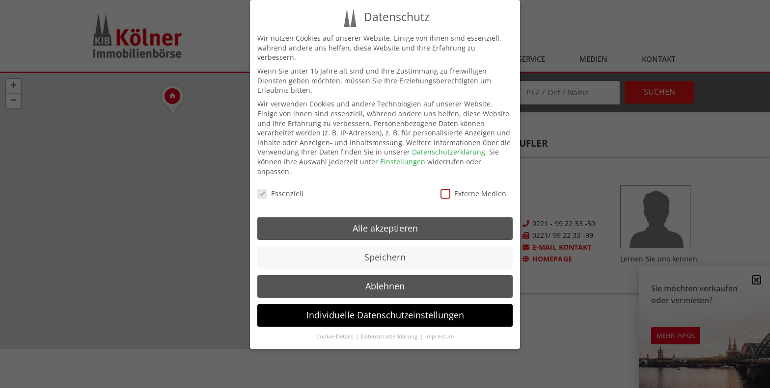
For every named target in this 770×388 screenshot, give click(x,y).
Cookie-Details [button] (335, 336)
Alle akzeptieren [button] (385, 228)
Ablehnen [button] (385, 286)
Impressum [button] (439, 336)
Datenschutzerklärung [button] (390, 336)
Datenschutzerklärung (448, 151)
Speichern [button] (385, 257)
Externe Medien (473, 193)
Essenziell (280, 193)
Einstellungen (402, 161)
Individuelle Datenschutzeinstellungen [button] (385, 315)
